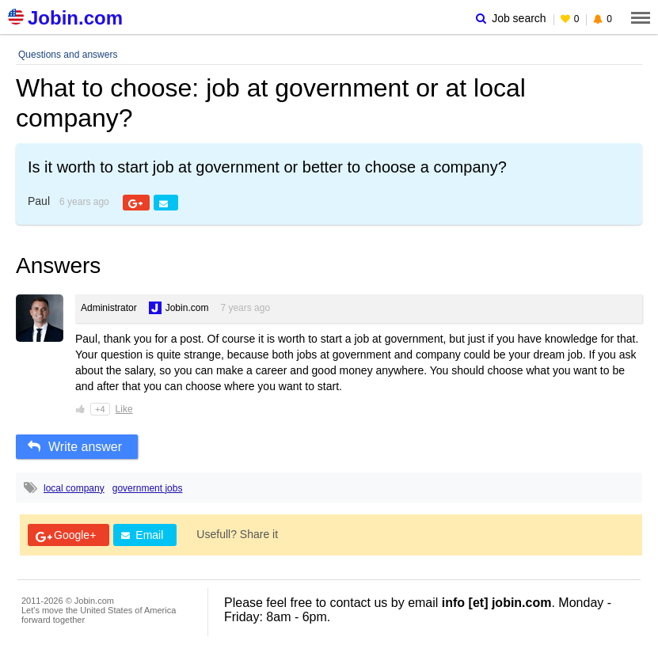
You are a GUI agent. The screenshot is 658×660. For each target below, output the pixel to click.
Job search (510, 18)
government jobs (147, 488)
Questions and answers (67, 54)
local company (74, 488)
